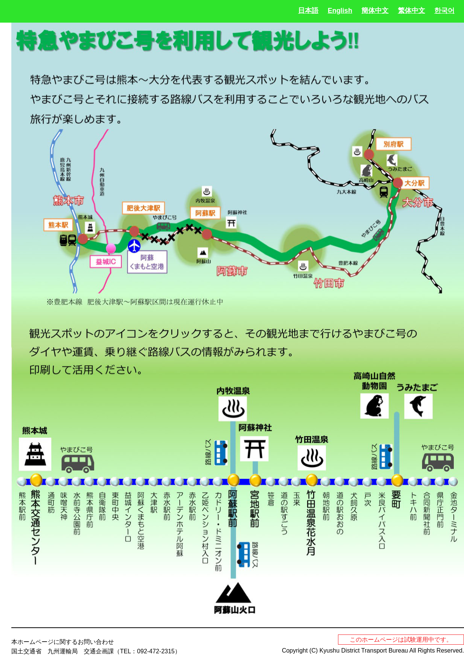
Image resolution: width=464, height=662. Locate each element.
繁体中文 (411, 10)
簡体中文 (375, 10)
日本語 (308, 10)
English (340, 10)
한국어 (444, 10)
